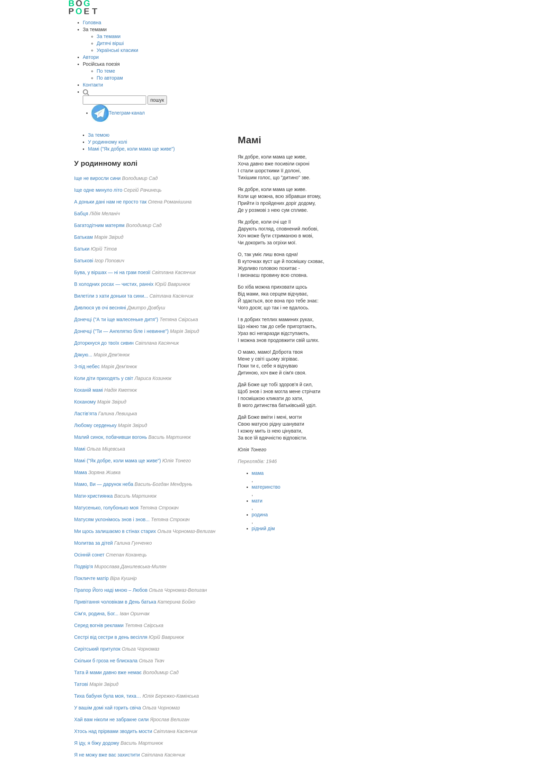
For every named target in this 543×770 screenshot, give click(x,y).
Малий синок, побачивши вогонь (110, 437)
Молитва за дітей (93, 543)
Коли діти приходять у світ (103, 378)
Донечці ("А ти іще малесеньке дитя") (116, 319)
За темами (109, 36)
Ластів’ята (85, 413)
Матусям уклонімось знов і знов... (112, 519)
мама (258, 473)
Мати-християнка (93, 496)
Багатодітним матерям (99, 225)
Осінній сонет (89, 555)
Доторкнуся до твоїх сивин (104, 343)
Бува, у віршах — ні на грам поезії (112, 272)
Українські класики (117, 50)
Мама (80, 472)
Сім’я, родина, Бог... (96, 613)
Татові (81, 684)
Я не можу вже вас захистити (107, 755)
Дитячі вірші (110, 43)
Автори (91, 57)
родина (260, 514)
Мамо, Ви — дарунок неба (103, 484)
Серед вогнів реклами (99, 625)
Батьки (81, 249)
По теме (106, 71)
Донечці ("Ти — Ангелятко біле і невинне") (121, 331)
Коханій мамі (88, 390)
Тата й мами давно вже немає (108, 672)
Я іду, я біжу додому (96, 743)
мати (257, 501)
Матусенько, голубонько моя (106, 507)
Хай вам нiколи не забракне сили (111, 719)
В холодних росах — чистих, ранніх (113, 284)
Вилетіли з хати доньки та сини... (111, 296)
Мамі (79, 449)
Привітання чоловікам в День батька (115, 602)
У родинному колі (107, 142)
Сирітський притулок (97, 649)
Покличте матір (91, 578)
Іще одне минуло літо (98, 190)
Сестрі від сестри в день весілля (111, 637)
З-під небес (87, 366)
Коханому (85, 402)
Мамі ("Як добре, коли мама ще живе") (131, 149)
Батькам (83, 237)
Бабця (81, 213)
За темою (98, 135)
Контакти (93, 85)
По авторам (110, 78)
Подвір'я (83, 566)
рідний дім (263, 528)
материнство (266, 487)
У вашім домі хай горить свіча (107, 707)
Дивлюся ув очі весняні (100, 307)
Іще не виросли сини (97, 178)
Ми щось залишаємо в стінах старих (115, 531)
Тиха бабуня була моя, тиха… (107, 696)
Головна (92, 22)
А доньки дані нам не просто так (110, 202)
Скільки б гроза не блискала (105, 660)
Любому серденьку (95, 425)
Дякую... (83, 354)
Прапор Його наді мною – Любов (111, 590)
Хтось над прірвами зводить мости (113, 731)
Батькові (83, 260)
